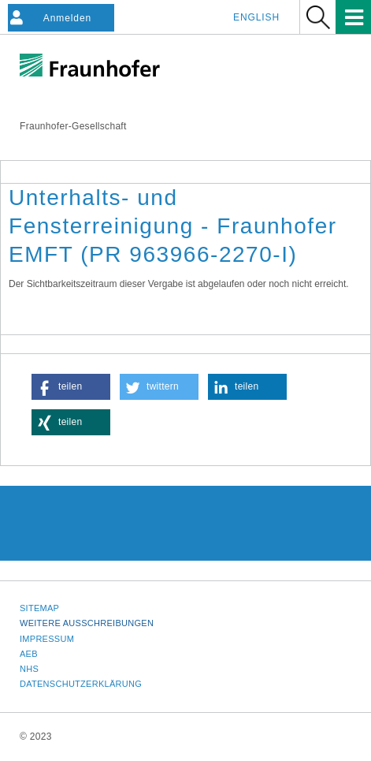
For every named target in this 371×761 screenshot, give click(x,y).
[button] (71, 387)
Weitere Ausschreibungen (87, 623)
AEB (29, 653)
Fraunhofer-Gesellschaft (73, 126)
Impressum (47, 638)
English (256, 17)
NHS (29, 668)
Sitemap (39, 608)
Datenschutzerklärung (81, 683)
